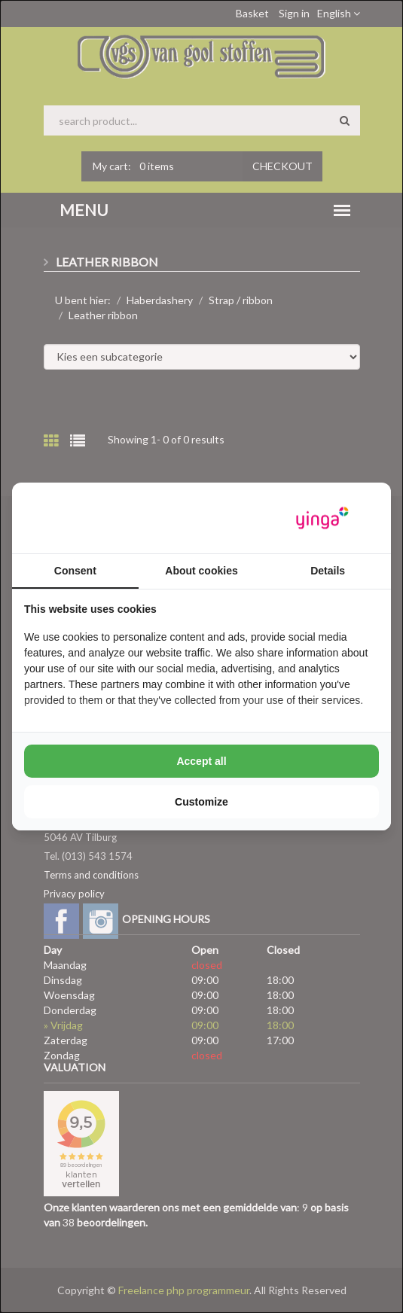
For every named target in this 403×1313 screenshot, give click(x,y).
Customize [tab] (201, 802)
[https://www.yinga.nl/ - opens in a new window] (322, 518)
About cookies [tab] (201, 571)
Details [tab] (327, 571)
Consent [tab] (75, 571)
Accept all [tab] (201, 761)
